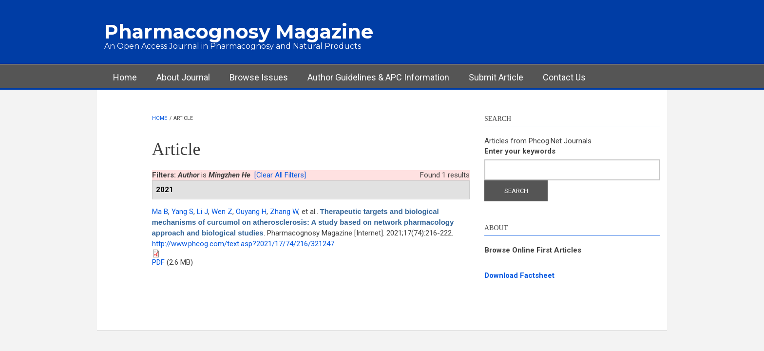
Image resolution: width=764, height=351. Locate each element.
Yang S (182, 211)
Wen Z (221, 211)
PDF (158, 262)
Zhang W (284, 211)
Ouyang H (251, 211)
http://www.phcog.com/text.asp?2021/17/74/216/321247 (243, 243)
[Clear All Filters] (280, 175)
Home (125, 77)
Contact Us (564, 77)
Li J (202, 211)
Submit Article (496, 77)
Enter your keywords (519, 151)
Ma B (160, 211)
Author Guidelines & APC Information (378, 77)
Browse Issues (258, 77)
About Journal (183, 77)
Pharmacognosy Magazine (238, 31)
